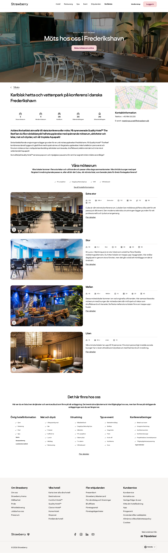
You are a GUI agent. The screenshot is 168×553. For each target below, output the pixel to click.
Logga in (150, 4)
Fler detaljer (91, 217)
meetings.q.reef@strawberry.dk (135, 121)
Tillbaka (16, 87)
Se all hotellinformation (84, 187)
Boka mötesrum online (84, 48)
